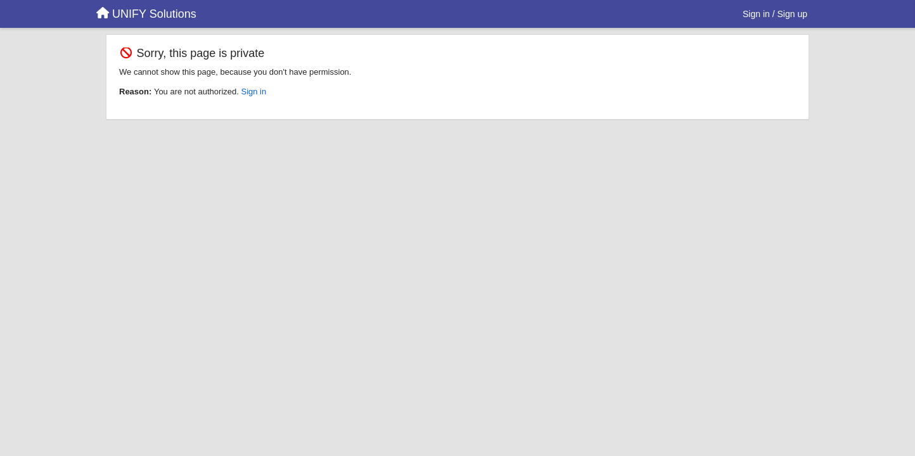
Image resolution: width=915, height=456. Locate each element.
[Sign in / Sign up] (775, 14)
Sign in (253, 91)
